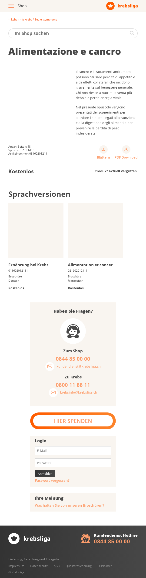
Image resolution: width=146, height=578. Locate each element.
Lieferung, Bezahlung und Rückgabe (33, 559)
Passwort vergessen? (52, 480)
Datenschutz (39, 566)
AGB (57, 566)
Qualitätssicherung (79, 566)
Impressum (16, 566)
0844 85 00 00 (112, 541)
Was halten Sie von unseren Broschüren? (69, 505)
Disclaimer (105, 566)
